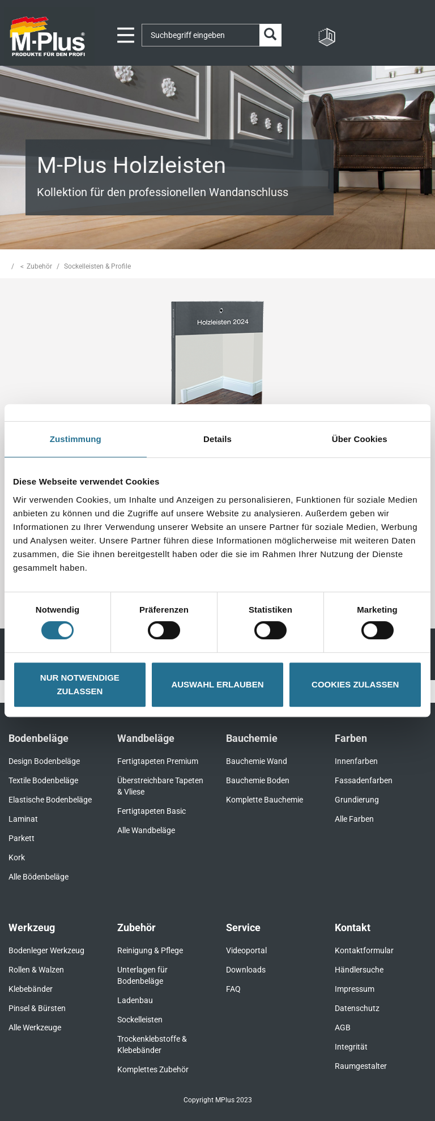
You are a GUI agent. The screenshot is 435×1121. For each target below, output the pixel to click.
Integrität (351, 1046)
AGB (343, 1027)
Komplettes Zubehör (153, 1069)
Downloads (246, 969)
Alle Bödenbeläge (38, 876)
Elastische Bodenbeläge (50, 799)
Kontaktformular (364, 950)
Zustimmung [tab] (75, 439)
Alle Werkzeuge (34, 1027)
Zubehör (39, 266)
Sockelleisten (140, 1019)
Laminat (23, 818)
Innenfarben (356, 761)
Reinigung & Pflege (150, 950)
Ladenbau (135, 1000)
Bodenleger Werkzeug (46, 950)
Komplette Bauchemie (264, 799)
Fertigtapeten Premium (157, 761)
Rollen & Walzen (36, 969)
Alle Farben (354, 818)
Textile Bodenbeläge (43, 780)
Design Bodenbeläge (44, 761)
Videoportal (246, 950)
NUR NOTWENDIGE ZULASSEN (80, 684)
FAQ (233, 988)
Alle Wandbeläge (146, 830)
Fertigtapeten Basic (151, 811)
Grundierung (357, 799)
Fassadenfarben (364, 780)
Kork (16, 857)
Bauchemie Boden (257, 780)
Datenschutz (357, 1008)
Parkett (21, 838)
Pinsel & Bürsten (37, 1008)
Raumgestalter (361, 1066)
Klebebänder (30, 988)
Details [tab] (217, 439)
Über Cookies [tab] (359, 439)
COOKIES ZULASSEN (355, 684)
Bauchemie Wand (256, 761)
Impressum (354, 988)
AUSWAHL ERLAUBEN (217, 684)
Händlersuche (359, 969)
